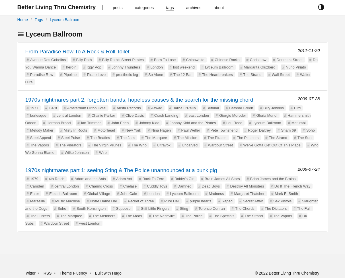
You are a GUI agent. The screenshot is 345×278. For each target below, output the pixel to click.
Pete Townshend (224, 130)
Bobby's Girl (184, 179)
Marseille (37, 201)
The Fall (304, 208)
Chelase (130, 186)
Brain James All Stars (222, 179)
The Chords (244, 208)
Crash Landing (166, 115)
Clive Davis (135, 115)
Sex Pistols (282, 201)
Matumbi (298, 123)
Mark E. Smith (286, 194)
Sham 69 (288, 130)
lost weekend (184, 67)
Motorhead (106, 130)
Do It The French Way (292, 186)
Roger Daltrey (259, 130)
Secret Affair (253, 201)
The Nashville (163, 216)
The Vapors (39, 145)
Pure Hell (171, 201)
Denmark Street (290, 60)
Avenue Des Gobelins (48, 60)
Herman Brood (59, 123)
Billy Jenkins (273, 108)
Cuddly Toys (157, 186)
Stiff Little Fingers (155, 208)
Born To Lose (165, 60)
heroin (71, 67)
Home (22, 19)
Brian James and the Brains (273, 179)
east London (199, 115)
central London (69, 115)
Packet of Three (141, 201)
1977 (34, 108)
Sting (184, 208)
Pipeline (70, 74)
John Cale (128, 194)
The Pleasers (248, 138)
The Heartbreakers (217, 74)
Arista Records (129, 108)
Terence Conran (211, 208)
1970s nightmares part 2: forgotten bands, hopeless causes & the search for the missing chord (139, 100)
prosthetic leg (127, 74)
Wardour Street (220, 145)
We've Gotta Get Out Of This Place (271, 145)
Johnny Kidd (149, 123)
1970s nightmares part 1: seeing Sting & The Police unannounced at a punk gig (121, 170)
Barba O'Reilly (184, 108)
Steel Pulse (70, 138)
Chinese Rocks (227, 60)
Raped (227, 201)
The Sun (304, 138)
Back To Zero (153, 179)
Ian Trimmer (91, 123)
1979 (34, 179)
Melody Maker (42, 130)
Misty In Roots (75, 130)
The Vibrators (70, 145)
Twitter (30, 273)
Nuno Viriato (296, 67)
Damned (184, 186)
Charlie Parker (103, 115)
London (156, 67)
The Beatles (100, 138)
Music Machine (67, 201)
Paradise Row (41, 74)
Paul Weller (190, 130)
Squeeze (123, 208)
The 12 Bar (182, 74)
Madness (216, 194)
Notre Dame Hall (104, 201)
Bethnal (212, 108)
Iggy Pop (94, 67)
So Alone (155, 74)
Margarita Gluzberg (259, 67)
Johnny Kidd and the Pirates (193, 123)
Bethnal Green (241, 108)
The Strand (252, 74)
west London (89, 223)
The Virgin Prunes (106, 145)
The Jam (127, 138)
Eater (34, 194)
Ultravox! (164, 145)
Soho (310, 130)
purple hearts (200, 201)
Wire (103, 152)
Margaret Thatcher (249, 194)
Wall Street (281, 74)
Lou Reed (234, 123)
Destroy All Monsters (247, 186)
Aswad (156, 108)
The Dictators (276, 208)
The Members (104, 216)
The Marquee (156, 138)
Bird (297, 108)
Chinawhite (195, 60)
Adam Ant (124, 179)
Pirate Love (96, 74)
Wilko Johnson (77, 152)
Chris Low (258, 60)
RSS (48, 273)
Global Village (98, 194)
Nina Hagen (161, 130)
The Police (193, 216)
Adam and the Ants (90, 179)
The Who (139, 145)
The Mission (187, 138)
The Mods (134, 216)
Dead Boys (211, 186)
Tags (39, 19)
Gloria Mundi (266, 115)
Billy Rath (84, 60)
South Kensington (91, 208)
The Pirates (217, 138)
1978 (53, 108)
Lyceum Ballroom (65, 19)
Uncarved (190, 145)
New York (133, 130)
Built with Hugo (108, 273)
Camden (37, 186)
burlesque (38, 115)
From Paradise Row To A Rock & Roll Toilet (77, 52)
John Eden (120, 123)
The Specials (223, 216)
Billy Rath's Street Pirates (123, 60)
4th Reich (56, 179)
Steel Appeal (40, 138)
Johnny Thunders (126, 67)
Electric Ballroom (63, 194)
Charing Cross (101, 186)
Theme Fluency (73, 273)
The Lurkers (40, 216)
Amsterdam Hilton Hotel (86, 108)
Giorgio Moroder (232, 115)
